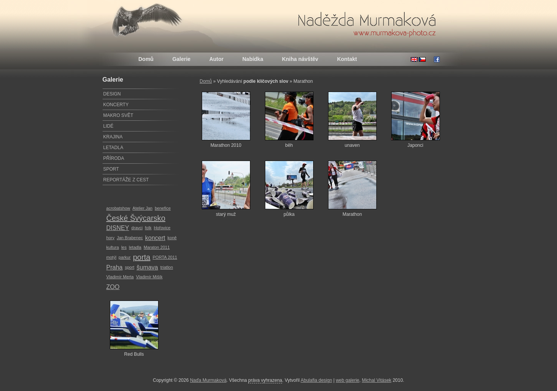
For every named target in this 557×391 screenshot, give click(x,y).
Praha (114, 267)
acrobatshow (118, 208)
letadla (135, 247)
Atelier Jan (142, 208)
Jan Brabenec (130, 237)
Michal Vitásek (376, 380)
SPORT (111, 169)
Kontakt (347, 59)
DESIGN (112, 94)
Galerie (181, 59)
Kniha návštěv (300, 59)
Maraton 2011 (157, 247)
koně (172, 237)
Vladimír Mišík (149, 276)
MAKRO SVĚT (118, 115)
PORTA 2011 (165, 257)
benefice (163, 208)
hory (110, 237)
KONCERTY (116, 104)
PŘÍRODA (113, 158)
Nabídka (252, 59)
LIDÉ (108, 126)
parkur (125, 257)
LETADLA (113, 147)
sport (129, 267)
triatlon (166, 267)
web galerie (347, 380)
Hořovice (162, 227)
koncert (155, 238)
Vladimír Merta (120, 276)
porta (141, 257)
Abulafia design (316, 380)
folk (148, 227)
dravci (136, 227)
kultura (112, 247)
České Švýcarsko (136, 218)
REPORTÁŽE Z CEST (126, 179)
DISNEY (117, 228)
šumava (147, 267)
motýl (111, 257)
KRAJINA (113, 137)
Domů (146, 59)
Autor (216, 59)
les (124, 247)
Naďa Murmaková (208, 380)
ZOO (113, 287)
